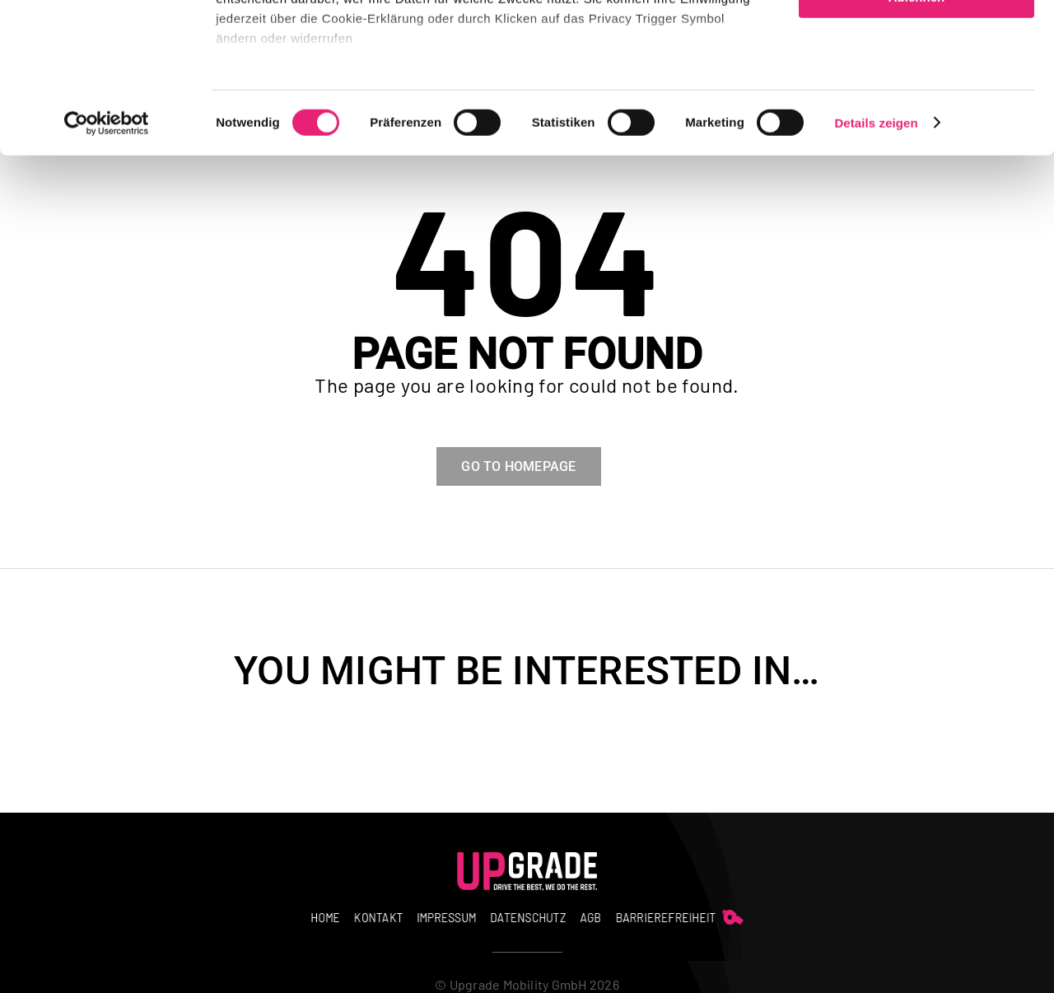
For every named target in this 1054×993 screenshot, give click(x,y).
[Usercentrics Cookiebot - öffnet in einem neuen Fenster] (107, 263)
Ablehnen (916, 137)
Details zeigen (875, 263)
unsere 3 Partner (317, 60)
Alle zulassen (916, 41)
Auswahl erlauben (916, 89)
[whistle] (643, 913)
